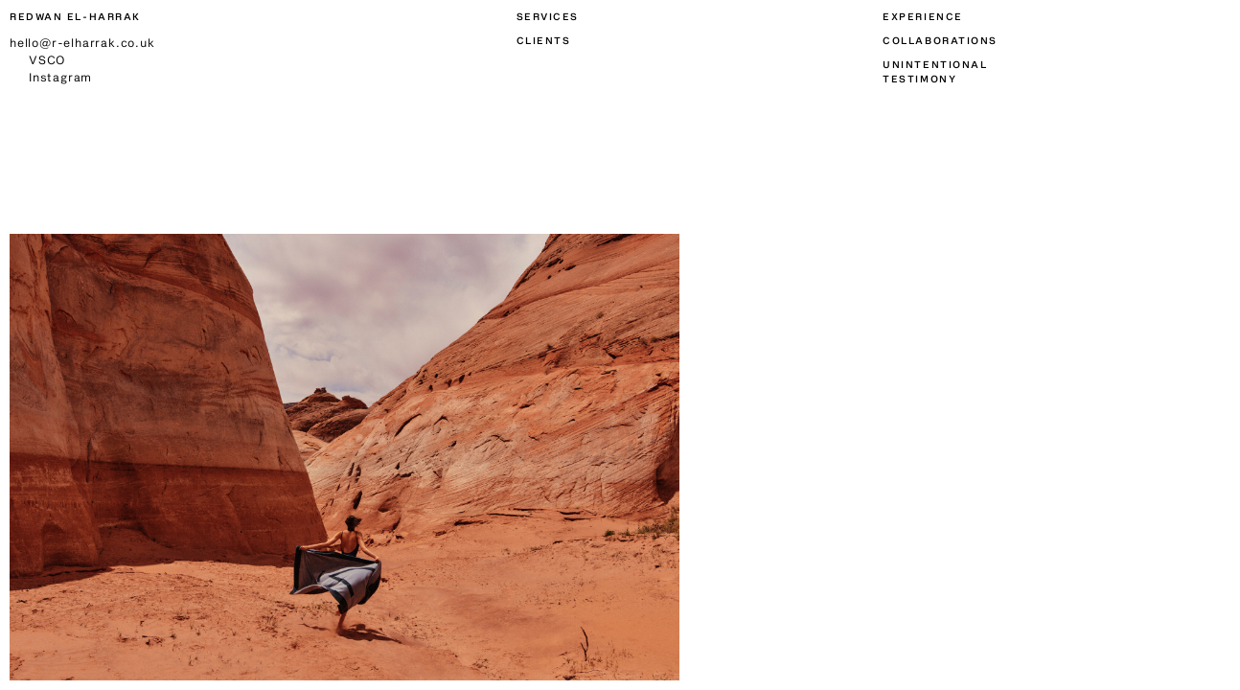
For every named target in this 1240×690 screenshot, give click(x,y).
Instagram (60, 76)
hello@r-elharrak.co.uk (82, 42)
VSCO (47, 59)
